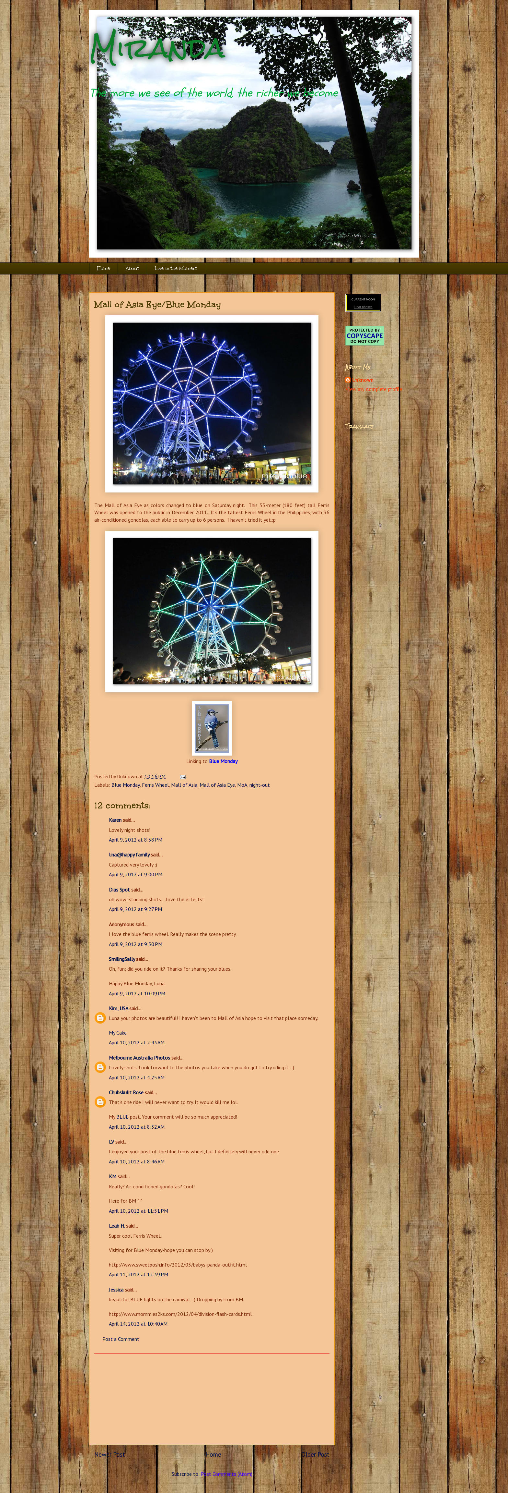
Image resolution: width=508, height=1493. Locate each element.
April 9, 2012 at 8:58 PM (135, 839)
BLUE (122, 1116)
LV (111, 1141)
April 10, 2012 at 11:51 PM (138, 1211)
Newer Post (109, 1454)
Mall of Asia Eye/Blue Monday (157, 304)
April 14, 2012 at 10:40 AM (138, 1323)
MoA (242, 785)
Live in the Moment (176, 268)
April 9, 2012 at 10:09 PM (137, 993)
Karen (115, 820)
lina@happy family (129, 854)
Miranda (157, 48)
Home (103, 268)
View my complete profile (373, 389)
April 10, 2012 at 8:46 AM (137, 1161)
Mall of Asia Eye (217, 785)
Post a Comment (120, 1339)
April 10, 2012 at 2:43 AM (137, 1042)
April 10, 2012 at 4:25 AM (137, 1077)
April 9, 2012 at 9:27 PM (135, 909)
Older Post (315, 1454)
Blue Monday (223, 761)
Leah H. (117, 1225)
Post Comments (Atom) (226, 1474)
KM (112, 1176)
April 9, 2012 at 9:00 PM (135, 874)
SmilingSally (122, 959)
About (132, 268)
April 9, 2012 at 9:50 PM (135, 944)
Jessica (116, 1289)
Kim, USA (118, 1008)
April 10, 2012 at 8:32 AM (137, 1126)
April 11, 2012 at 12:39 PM (138, 1274)
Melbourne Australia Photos (139, 1057)
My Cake (118, 1032)
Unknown (363, 380)
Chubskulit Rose (126, 1092)
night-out (259, 785)
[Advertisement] (211, 1399)
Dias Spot (119, 889)
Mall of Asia (184, 785)
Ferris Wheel (155, 785)
